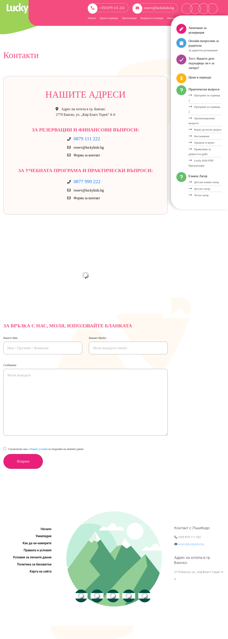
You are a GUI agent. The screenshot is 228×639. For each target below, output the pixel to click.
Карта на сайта (40, 571)
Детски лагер (202, 188)
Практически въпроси (204, 89)
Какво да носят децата (207, 129)
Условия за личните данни (32, 557)
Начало (92, 18)
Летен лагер (201, 195)
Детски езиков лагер (206, 182)
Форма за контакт (87, 155)
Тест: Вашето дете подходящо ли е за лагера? (201, 63)
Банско (171, 18)
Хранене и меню (204, 142)
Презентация (129, 18)
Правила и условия (38, 550)
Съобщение (9, 365)
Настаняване (202, 136)
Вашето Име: (10, 337)
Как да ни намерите (37, 543)
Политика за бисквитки (34, 564)
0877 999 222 (87, 181)
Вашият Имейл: (98, 337)
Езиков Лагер (198, 176)
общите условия (38, 449)
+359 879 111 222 (106, 8)
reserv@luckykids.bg (153, 8)
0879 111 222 (87, 138)
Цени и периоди (109, 18)
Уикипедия (43, 536)
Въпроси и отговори (152, 18)
